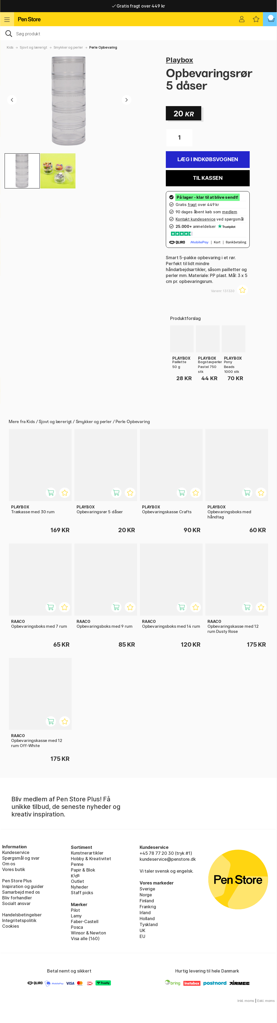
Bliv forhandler (17, 897)
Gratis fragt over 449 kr (138, 6)
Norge (146, 894)
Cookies (10, 926)
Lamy (76, 916)
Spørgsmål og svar (20, 858)
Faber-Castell (84, 921)
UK (142, 930)
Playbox (179, 60)
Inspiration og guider (23, 886)
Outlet (77, 881)
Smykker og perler (68, 47)
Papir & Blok (83, 870)
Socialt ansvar (16, 903)
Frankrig (148, 906)
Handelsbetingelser (22, 914)
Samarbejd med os (21, 892)
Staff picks (82, 892)
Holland (147, 918)
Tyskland (149, 924)
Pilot (75, 910)
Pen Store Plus (17, 880)
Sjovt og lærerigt (33, 47)
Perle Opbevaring (103, 47)
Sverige (147, 889)
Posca (77, 927)
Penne (77, 864)
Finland (147, 900)
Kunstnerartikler (87, 853)
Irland (145, 912)
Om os (8, 863)
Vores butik (13, 869)
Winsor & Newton (88, 933)
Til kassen (208, 178)
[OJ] (138, 33)
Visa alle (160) (85, 938)
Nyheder (79, 887)
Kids (10, 47)
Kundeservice (15, 852)
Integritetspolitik (19, 920)
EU (142, 936)
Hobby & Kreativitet (91, 858)
